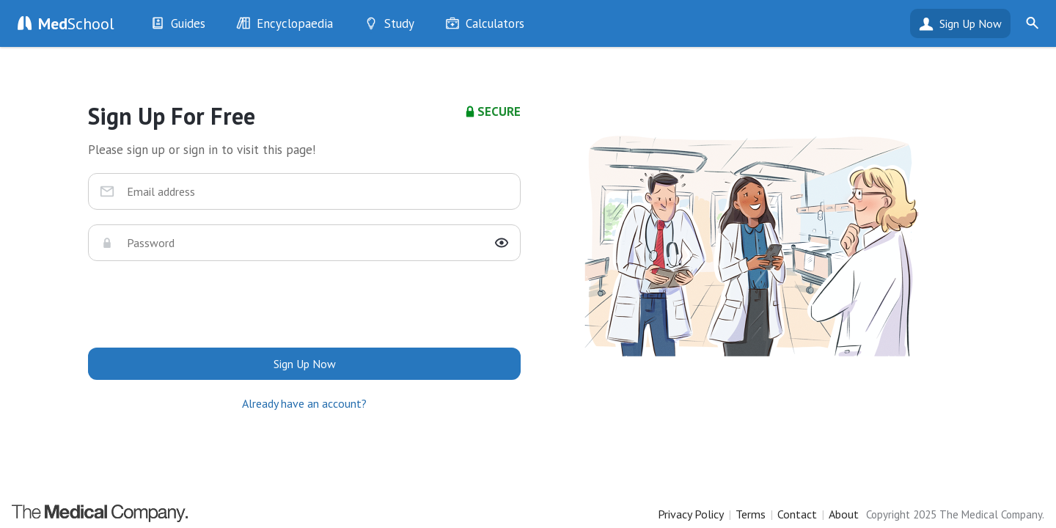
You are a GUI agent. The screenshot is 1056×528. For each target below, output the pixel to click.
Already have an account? (304, 403)
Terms (751, 514)
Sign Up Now (970, 23)
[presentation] (304, 304)
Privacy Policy (691, 514)
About (844, 514)
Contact (797, 514)
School (76, 23)
